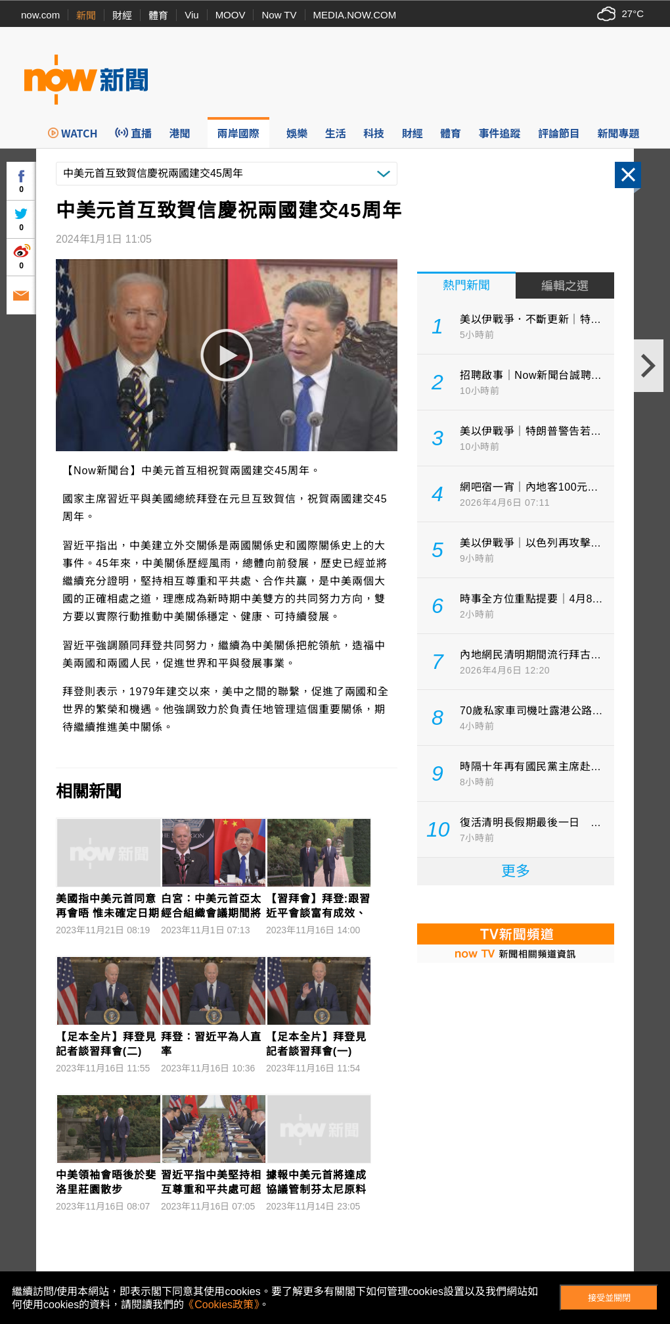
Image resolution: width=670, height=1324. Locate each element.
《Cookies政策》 (221, 1304)
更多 (515, 871)
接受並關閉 (609, 1298)
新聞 (86, 15)
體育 (158, 15)
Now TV (278, 14)
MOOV (230, 14)
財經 (122, 15)
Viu (191, 14)
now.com (40, 14)
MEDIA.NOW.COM (355, 14)
